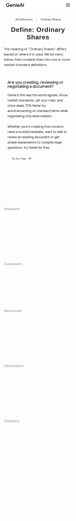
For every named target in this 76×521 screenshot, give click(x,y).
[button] (38, 499)
